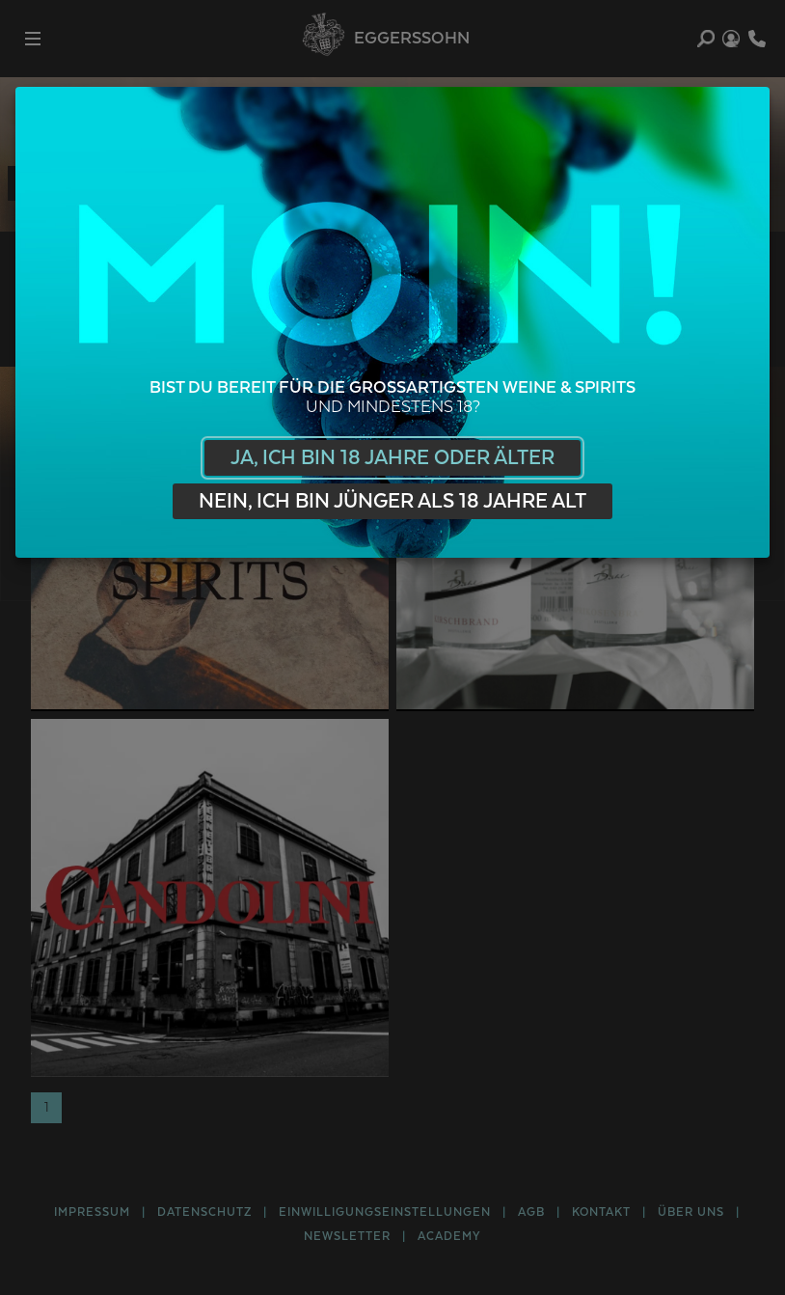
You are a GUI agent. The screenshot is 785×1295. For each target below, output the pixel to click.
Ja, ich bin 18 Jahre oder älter (392, 458)
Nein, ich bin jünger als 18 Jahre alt (392, 501)
